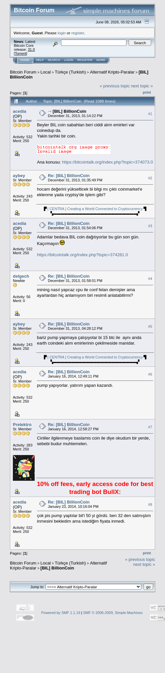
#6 (150, 374)
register (77, 33)
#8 (150, 504)
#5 (150, 326)
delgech (21, 276)
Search (54, 60)
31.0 (31, 49)
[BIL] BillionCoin (69, 111)
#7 (150, 427)
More (100, 60)
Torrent (20, 53)
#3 (150, 226)
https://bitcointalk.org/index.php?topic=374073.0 (107, 162)
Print (147, 92)
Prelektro (22, 424)
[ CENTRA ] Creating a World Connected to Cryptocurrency (95, 209)
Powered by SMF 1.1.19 (60, 613)
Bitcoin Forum (23, 72)
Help (40, 60)
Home (24, 60)
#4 (150, 279)
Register (84, 60)
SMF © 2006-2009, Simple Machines (113, 613)
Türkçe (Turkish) (70, 72)
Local (46, 72)
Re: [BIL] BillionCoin (68, 175)
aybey (19, 175)
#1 (150, 114)
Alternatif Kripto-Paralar (112, 72)
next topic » (142, 85)
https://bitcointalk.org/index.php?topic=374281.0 (82, 254)
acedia (19, 111)
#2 (150, 178)
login (62, 33)
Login (68, 60)
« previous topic (115, 85)
